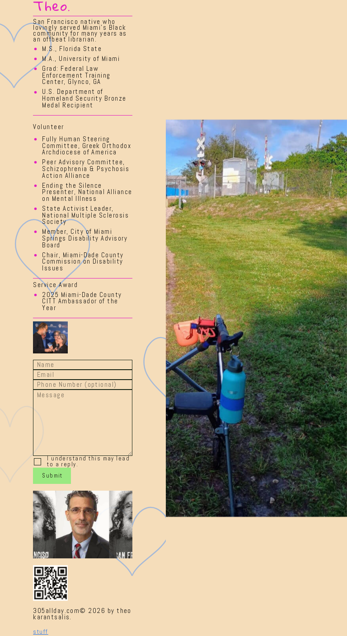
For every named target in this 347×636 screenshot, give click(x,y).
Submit (52, 475)
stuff (40, 632)
